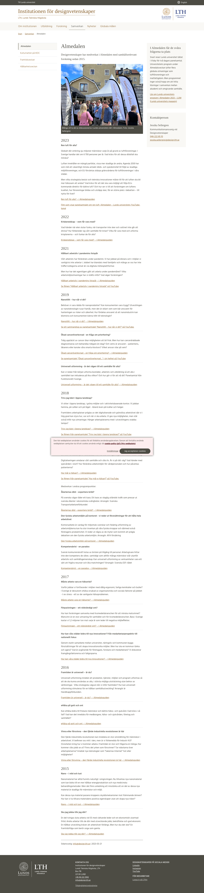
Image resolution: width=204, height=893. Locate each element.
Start (20, 34)
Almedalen (26, 46)
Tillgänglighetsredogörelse (86, 885)
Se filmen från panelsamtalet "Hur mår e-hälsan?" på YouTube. (90, 479)
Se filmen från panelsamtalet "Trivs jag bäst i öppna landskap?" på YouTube (96, 434)
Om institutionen (27, 26)
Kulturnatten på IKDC (30, 53)
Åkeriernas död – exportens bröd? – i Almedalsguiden (86, 510)
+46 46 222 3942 (82, 877)
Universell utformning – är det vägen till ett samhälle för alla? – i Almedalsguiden (99, 384)
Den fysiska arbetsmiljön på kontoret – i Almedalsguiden (87, 541)
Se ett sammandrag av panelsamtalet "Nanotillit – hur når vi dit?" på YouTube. (97, 327)
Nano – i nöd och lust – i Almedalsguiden (80, 804)
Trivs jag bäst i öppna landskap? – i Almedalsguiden (85, 429)
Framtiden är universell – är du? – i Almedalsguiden (85, 697)
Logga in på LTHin (140, 879)
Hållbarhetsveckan (28, 66)
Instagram (137, 868)
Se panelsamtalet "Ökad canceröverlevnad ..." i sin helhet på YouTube (93, 358)
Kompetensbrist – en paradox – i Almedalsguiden (84, 568)
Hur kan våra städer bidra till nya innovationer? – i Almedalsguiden (92, 659)
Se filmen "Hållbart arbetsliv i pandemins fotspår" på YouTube (90, 286)
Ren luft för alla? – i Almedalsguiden (78, 199)
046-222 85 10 (156, 136)
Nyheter (91, 26)
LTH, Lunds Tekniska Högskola (32, 18)
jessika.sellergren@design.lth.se (164, 140)
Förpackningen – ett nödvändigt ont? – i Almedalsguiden (88, 626)
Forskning (61, 26)
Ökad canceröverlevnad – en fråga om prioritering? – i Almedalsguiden (94, 353)
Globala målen (108, 26)
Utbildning (46, 26)
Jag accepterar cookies (135, 451)
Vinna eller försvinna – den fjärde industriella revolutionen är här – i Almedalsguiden (100, 760)
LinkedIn (136, 865)
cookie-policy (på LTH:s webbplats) (120, 443)
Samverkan (77, 26)
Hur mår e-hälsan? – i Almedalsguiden (79, 473)
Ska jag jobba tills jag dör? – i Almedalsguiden (82, 834)
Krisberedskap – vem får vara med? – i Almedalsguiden (87, 240)
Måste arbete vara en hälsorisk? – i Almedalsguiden (85, 600)
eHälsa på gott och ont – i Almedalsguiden (81, 724)
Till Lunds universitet (26, 2)
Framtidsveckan (27, 60)
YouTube (136, 871)
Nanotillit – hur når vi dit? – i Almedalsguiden (82, 321)
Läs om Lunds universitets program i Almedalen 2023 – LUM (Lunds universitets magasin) (165, 98)
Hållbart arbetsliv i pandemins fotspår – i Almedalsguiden (88, 281)
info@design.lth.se (81, 844)
